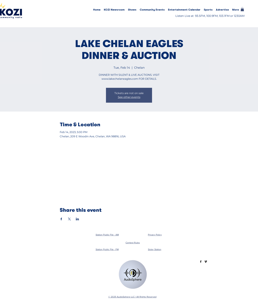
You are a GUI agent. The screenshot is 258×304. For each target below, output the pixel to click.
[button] (132, 10)
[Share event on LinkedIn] (77, 219)
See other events (129, 97)
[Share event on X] (69, 219)
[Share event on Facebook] (61, 219)
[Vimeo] (205, 261)
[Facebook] (200, 261)
